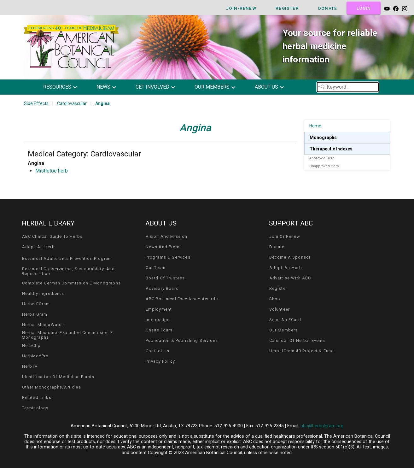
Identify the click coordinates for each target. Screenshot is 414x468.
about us (266, 87)
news (103, 87)
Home (315, 125)
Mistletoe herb (51, 171)
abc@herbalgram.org (321, 426)
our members (212, 87)
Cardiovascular (72, 103)
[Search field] (347, 87)
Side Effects (36, 103)
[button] (64, 87)
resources (57, 87)
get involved (152, 87)
